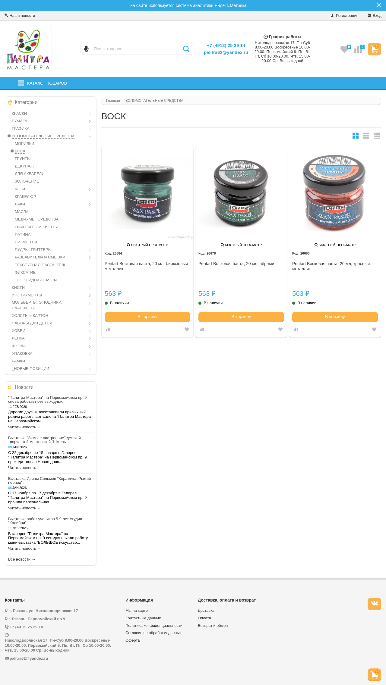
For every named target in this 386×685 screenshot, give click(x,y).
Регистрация (344, 15)
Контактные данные (143, 618)
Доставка (206, 610)
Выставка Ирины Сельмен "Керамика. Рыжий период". (49, 480)
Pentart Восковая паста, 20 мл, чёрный (236, 263)
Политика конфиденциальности (153, 626)
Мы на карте (136, 610)
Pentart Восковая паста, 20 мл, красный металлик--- (331, 266)
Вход (374, 15)
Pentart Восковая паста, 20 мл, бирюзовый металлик (146, 266)
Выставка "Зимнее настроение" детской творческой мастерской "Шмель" (44, 440)
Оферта (132, 640)
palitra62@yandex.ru (226, 52)
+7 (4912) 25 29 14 (226, 45)
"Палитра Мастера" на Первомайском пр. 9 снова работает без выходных (47, 399)
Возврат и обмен (213, 626)
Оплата (204, 618)
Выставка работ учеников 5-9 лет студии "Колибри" (45, 521)
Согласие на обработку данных (153, 633)
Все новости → (22, 559)
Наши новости (20, 15)
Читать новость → (24, 427)
